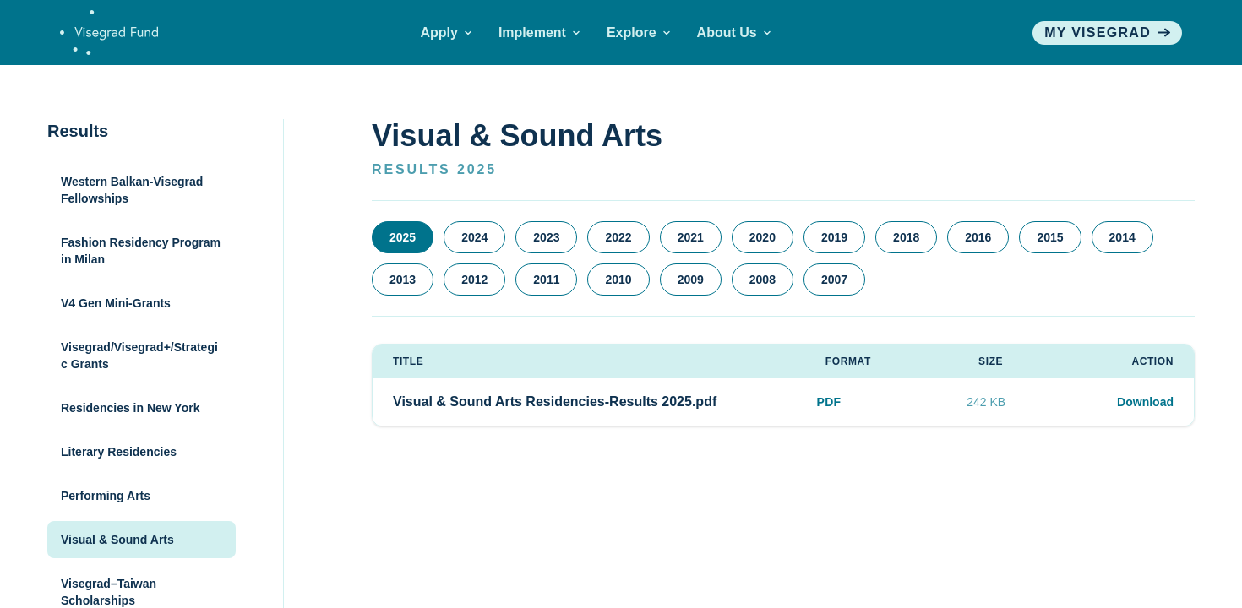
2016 (978, 237)
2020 (762, 237)
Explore (638, 32)
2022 (618, 237)
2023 (546, 237)
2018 (906, 237)
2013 (402, 279)
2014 (1122, 237)
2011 (546, 279)
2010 (618, 279)
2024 (474, 237)
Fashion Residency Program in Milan (141, 251)
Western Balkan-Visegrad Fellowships (132, 190)
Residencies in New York (130, 408)
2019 (834, 237)
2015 (1050, 237)
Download (1145, 402)
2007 (834, 279)
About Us (734, 32)
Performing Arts (105, 495)
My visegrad (1107, 32)
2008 (762, 279)
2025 (402, 237)
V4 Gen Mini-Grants (116, 303)
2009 (691, 279)
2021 (691, 237)
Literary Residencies (119, 452)
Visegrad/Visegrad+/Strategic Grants (139, 355)
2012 (474, 279)
